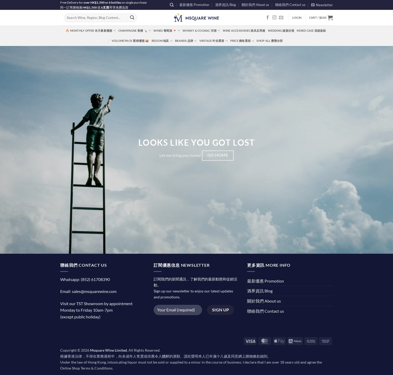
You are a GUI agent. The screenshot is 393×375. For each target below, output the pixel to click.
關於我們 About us (255, 5)
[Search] (172, 5)
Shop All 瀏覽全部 (269, 40)
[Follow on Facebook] (268, 17)
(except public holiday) (80, 316)
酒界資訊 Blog (225, 5)
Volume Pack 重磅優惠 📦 (130, 40)
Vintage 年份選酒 (213, 40)
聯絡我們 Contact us (290, 5)
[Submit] (132, 18)
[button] (322, 5)
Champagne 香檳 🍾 (134, 30)
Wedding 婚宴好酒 (281, 30)
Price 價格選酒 (242, 40)
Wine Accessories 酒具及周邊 (244, 30)
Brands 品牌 (185, 40)
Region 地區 (162, 40)
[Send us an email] (281, 17)
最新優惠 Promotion (194, 5)
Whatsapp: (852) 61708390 (85, 279)
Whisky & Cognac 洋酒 (201, 30)
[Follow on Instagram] (274, 17)
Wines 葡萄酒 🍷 (166, 30)
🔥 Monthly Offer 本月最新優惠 (91, 30)
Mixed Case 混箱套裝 (311, 30)
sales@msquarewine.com (94, 291)
